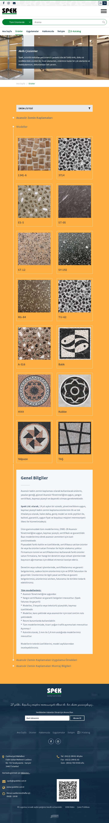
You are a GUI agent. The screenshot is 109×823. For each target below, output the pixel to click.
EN (101, 3)
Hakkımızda (48, 31)
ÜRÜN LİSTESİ (54, 108)
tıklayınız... (25, 773)
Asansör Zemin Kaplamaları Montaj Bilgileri (43, 666)
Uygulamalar (32, 31)
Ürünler (19, 31)
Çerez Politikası (83, 807)
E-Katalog (74, 31)
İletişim (61, 31)
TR (104, 3)
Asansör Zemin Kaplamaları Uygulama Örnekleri (46, 660)
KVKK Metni (69, 807)
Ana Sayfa (7, 31)
